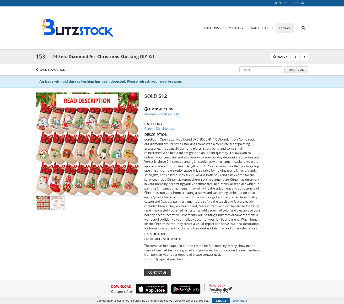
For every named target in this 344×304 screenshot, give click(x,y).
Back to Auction (52, 70)
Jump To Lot (296, 70)
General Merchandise (159, 129)
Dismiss (221, 300)
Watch (282, 57)
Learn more (240, 300)
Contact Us (157, 273)
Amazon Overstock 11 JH (161, 114)
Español (284, 28)
